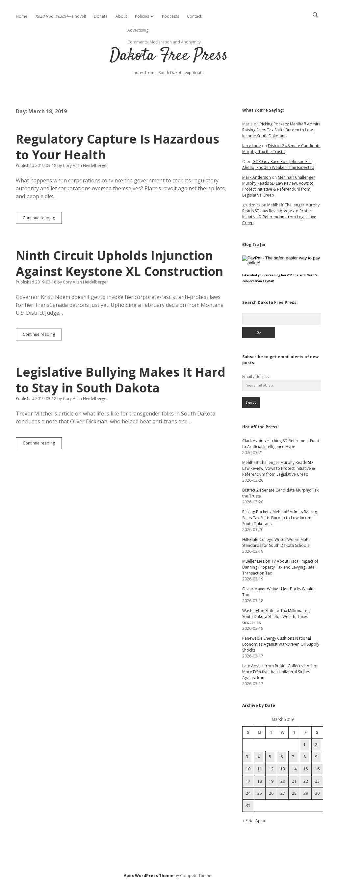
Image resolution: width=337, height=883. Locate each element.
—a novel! (60, 16)
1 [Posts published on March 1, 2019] (304, 744)
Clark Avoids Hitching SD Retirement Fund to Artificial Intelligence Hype (280, 443)
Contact (194, 16)
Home (21, 16)
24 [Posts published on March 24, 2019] (248, 793)
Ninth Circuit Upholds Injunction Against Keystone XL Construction (119, 263)
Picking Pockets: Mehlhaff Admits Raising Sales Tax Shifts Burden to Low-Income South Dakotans (281, 130)
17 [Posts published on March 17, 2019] (248, 781)
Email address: (256, 376)
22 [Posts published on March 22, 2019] (305, 781)
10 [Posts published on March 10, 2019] (248, 769)
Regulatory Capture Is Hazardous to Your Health (117, 146)
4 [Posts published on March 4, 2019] (258, 757)
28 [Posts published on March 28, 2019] (294, 793)
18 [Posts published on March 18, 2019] (259, 781)
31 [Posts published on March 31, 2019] (248, 805)
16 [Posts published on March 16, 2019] (317, 769)
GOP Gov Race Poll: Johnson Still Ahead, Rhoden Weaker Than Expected (278, 164)
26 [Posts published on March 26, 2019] (271, 793)
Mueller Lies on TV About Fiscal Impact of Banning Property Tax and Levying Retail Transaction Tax (280, 567)
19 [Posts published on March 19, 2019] (271, 781)
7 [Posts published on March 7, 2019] (293, 757)
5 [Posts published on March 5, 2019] (270, 757)
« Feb (247, 820)
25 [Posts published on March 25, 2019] (259, 793)
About (121, 16)
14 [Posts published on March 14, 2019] (294, 769)
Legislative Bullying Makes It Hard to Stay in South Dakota (120, 379)
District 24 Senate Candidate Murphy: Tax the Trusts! (281, 148)
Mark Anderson (256, 177)
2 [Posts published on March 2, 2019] (316, 744)
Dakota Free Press (169, 56)
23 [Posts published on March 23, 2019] (317, 781)
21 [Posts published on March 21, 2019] (294, 781)
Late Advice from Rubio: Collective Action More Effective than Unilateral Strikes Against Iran (280, 672)
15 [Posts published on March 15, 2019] (305, 769)
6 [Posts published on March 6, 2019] (281, 757)
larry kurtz (251, 145)
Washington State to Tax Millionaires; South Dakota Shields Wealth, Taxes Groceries (276, 616)
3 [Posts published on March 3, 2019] (247, 757)
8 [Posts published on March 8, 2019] (304, 757)
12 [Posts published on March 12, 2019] (271, 769)
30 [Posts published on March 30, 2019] (317, 793)
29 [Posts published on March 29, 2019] (305, 793)
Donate (101, 16)
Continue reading (42, 219)
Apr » (260, 820)
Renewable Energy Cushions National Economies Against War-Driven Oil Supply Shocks (280, 644)
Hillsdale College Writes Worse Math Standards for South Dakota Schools (276, 542)
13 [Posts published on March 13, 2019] (282, 769)
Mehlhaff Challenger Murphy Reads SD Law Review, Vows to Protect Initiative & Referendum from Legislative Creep (278, 186)
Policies (142, 16)
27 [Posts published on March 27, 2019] (282, 793)
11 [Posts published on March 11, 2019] (259, 769)
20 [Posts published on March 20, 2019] (282, 781)
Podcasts (170, 16)
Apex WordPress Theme (148, 875)
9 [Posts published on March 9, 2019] (316, 757)
